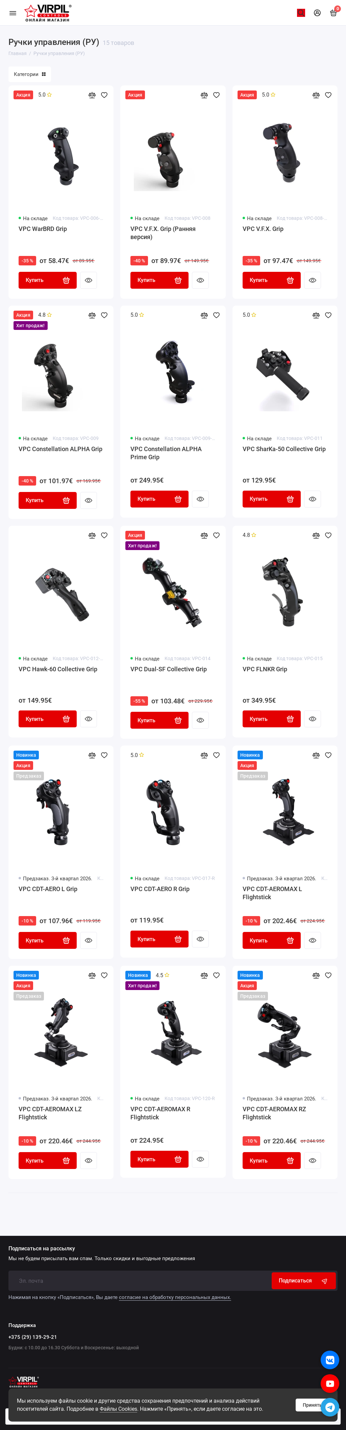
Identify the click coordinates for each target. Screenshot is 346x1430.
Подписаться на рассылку (41, 1248)
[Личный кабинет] (317, 13)
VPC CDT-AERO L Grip (48, 890)
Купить (48, 280)
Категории (30, 74)
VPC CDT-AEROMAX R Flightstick (160, 1114)
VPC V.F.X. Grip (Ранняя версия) (163, 232)
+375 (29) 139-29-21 (32, 1337)
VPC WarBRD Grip (43, 228)
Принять (312, 1405)
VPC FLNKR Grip (265, 669)
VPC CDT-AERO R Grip (160, 890)
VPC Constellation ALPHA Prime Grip (166, 453)
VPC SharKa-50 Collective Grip (284, 449)
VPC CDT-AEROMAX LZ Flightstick (50, 1114)
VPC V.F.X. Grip (263, 228)
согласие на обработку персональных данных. (175, 1297)
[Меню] (12, 12)
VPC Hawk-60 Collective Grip (58, 669)
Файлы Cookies (118, 1409)
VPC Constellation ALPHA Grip (60, 449)
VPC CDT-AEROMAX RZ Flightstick (274, 1114)
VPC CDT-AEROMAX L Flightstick (272, 894)
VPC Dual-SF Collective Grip (168, 669)
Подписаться (304, 1280)
